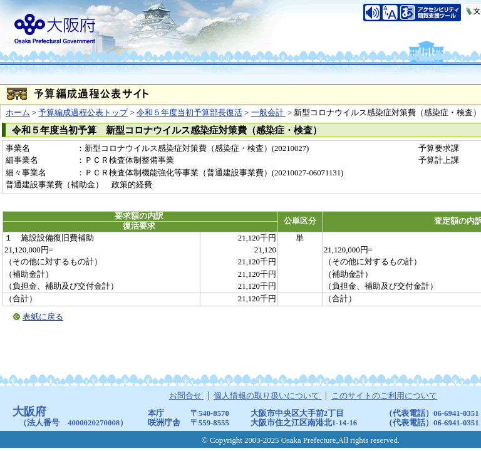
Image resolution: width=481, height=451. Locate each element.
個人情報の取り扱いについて (267, 395)
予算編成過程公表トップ (83, 112)
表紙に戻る (43, 317)
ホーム (18, 112)
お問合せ (186, 395)
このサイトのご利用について (384, 395)
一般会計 (268, 112)
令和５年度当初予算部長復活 (189, 112)
